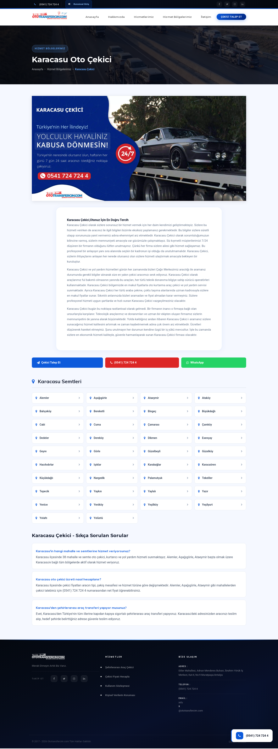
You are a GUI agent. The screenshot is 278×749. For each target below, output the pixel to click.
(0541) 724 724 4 (46, 4)
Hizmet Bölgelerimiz (177, 16)
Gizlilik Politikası (237, 742)
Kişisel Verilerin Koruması (120, 695)
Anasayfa (92, 16)
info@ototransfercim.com (212, 707)
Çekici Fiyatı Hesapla (117, 677)
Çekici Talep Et (48, 363)
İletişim (206, 16)
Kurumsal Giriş (78, 4)
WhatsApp (120, 363)
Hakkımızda (116, 16)
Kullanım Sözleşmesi (117, 686)
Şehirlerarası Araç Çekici (119, 668)
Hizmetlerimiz (144, 16)
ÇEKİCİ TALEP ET (231, 16)
